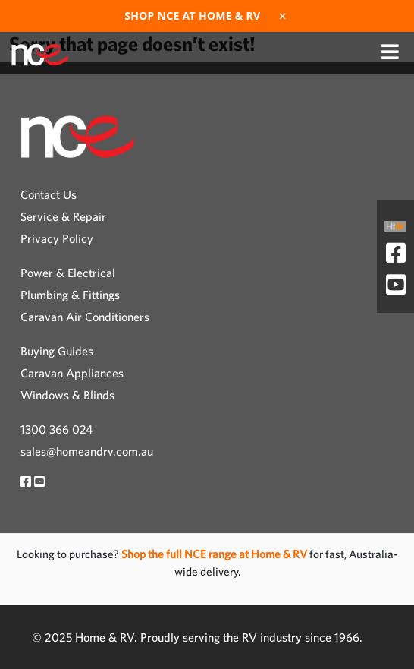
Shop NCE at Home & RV (192, 16)
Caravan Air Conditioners (84, 316)
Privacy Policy (56, 238)
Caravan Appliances (72, 373)
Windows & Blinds (67, 395)
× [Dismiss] (283, 16)
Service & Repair (63, 216)
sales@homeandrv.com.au (86, 451)
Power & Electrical (67, 272)
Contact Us (48, 194)
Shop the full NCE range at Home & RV (215, 554)
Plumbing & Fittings (70, 294)
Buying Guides (56, 351)
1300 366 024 (56, 429)
